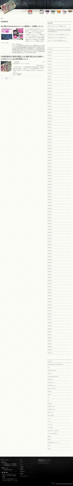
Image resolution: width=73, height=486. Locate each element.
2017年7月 (50, 127)
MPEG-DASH (16, 50)
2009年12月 (50, 259)
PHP (48, 397)
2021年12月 (50, 73)
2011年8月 (50, 211)
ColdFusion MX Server (52, 370)
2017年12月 (50, 115)
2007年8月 (50, 313)
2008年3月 (50, 292)
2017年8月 (50, 124)
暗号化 (29, 52)
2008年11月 (50, 283)
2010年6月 (50, 244)
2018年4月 (50, 109)
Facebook (49, 373)
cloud (18, 45)
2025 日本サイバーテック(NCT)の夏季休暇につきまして (58, 34)
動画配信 (25, 47)
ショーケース (50, 424)
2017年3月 (50, 130)
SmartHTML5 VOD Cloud (7, 469)
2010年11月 (50, 235)
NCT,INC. (19, 46)
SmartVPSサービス (51, 409)
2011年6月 (50, 214)
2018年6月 (50, 106)
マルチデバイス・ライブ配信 (53, 430)
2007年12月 (50, 301)
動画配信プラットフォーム (22, 52)
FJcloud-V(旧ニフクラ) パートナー (44, 459)
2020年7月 (50, 76)
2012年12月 (50, 181)
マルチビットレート (19, 51)
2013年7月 (50, 178)
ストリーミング (33, 50)
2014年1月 (50, 169)
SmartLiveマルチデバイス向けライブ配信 (47, 11)
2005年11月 (50, 352)
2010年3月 (50, 253)
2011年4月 (50, 220)
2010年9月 (50, 238)
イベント (49, 418)
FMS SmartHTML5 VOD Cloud (30, 11)
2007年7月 (50, 316)
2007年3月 (50, 322)
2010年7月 (50, 241)
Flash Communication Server (53, 376)
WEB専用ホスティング (64, 11)
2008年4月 (50, 289)
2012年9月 (50, 187)
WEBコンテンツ (51, 412)
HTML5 (18, 48)
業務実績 (21, 469)
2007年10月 (50, 307)
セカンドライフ (70, 11)
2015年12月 (50, 148)
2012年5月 (50, 193)
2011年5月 (50, 217)
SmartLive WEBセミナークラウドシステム (41, 11)
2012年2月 (50, 199)
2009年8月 (50, 268)
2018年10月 (50, 97)
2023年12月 (50, 70)
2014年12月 (50, 151)
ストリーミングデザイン (53, 11)
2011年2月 (50, 226)
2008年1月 (50, 298)
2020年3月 (50, 79)
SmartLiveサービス (25, 46)
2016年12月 (50, 133)
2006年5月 (50, 340)
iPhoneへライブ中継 (51, 388)
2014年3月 (50, 163)
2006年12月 (50, 325)
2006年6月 (50, 337)
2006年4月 (50, 343)
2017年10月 (50, 118)
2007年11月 (50, 304)
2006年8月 (50, 331)
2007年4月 (50, 319)
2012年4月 (50, 196)
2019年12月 (50, 85)
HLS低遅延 (14, 48)
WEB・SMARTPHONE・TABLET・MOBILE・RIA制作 (59, 11)
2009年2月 (50, 274)
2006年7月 (50, 334)
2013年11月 (50, 172)
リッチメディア (36, 51)
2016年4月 (50, 142)
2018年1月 (50, 112)
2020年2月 (50, 82)
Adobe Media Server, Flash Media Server (55, 364)
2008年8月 (50, 286)
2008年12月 (50, 280)
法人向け (32, 47)
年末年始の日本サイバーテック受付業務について (57, 26)
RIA (48, 400)
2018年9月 (50, 100)
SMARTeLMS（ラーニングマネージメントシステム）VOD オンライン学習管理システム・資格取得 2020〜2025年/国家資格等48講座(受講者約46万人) (59, 30)
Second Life (50, 403)
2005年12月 (50, 349)
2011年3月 (50, 223)
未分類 (29, 47)
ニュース (21, 464)
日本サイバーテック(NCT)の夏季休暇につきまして (57, 40)
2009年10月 (50, 262)
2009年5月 (50, 271)
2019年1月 (50, 91)
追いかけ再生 (33, 52)
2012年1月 (50, 202)
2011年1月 (50, 229)
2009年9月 (50, 265)
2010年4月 (50, 250)
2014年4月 (50, 160)
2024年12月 (50, 61)
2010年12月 (50, 232)
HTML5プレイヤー (28, 45)
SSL (24, 50)
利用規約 (21, 473)
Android (38, 47)
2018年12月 (50, 94)
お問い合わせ (22, 471)
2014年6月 (50, 154)
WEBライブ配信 (32, 46)
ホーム (21, 462)
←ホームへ (7, 7)
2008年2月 (50, 295)
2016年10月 (50, 136)
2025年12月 (50, 52)
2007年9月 (50, 310)
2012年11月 (50, 184)
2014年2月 (50, 166)
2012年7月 (50, 190)
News (2, 18)
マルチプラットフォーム (27, 51)
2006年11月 (50, 328)
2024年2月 (50, 67)
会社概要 (21, 466)
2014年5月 (50, 157)
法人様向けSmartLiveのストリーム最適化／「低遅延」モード (22, 26)
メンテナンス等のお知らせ (53, 433)
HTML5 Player (22, 45)
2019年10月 (50, 88)
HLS (43, 47)
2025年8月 (50, 55)
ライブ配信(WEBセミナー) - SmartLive (10, 465)
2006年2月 (50, 346)
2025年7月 (50, 58)
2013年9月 (50, 175)
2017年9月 (50, 121)
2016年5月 (50, 139)
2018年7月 (50, 103)
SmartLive (21, 50)
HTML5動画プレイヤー (37, 45)
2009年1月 (50, 277)
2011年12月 (50, 205)
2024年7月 (50, 64)
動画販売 (21, 47)
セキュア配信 (38, 46)
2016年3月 (50, 145)
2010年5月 (50, 247)
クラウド (27, 50)
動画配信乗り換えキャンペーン (53, 442)
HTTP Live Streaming (40, 48)
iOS (13, 50)
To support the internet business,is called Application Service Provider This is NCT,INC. (21, 7)
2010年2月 (50, 256)
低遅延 (40, 51)
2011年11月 (50, 208)
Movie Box (49, 391)
